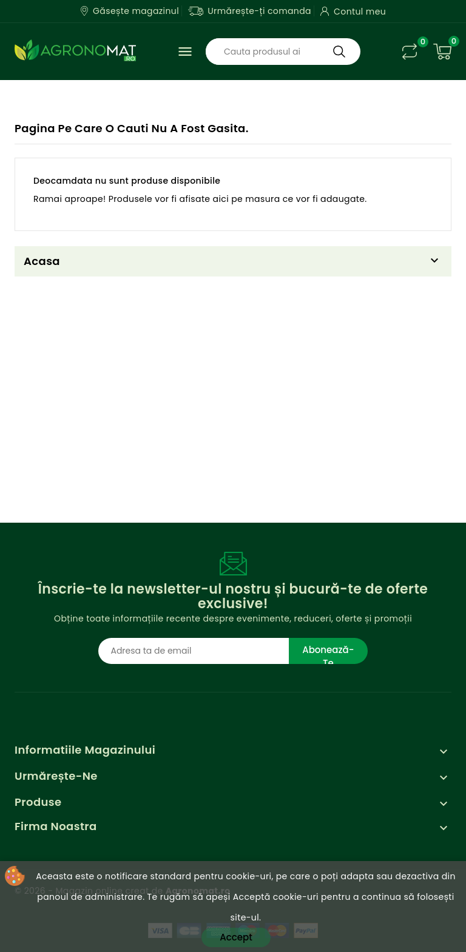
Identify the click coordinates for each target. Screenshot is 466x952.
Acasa (42, 261)
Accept (236, 937)
